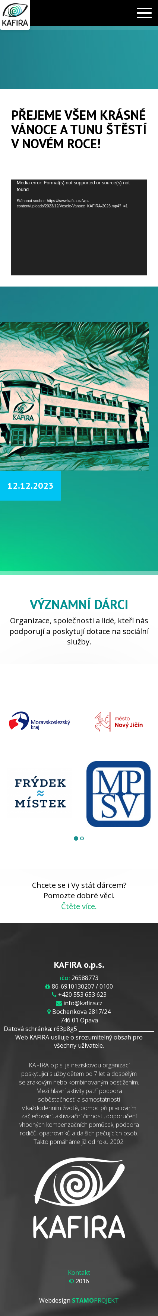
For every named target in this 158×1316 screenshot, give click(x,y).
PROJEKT (95, 1300)
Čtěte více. (79, 906)
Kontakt (79, 1272)
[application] (79, 227)
